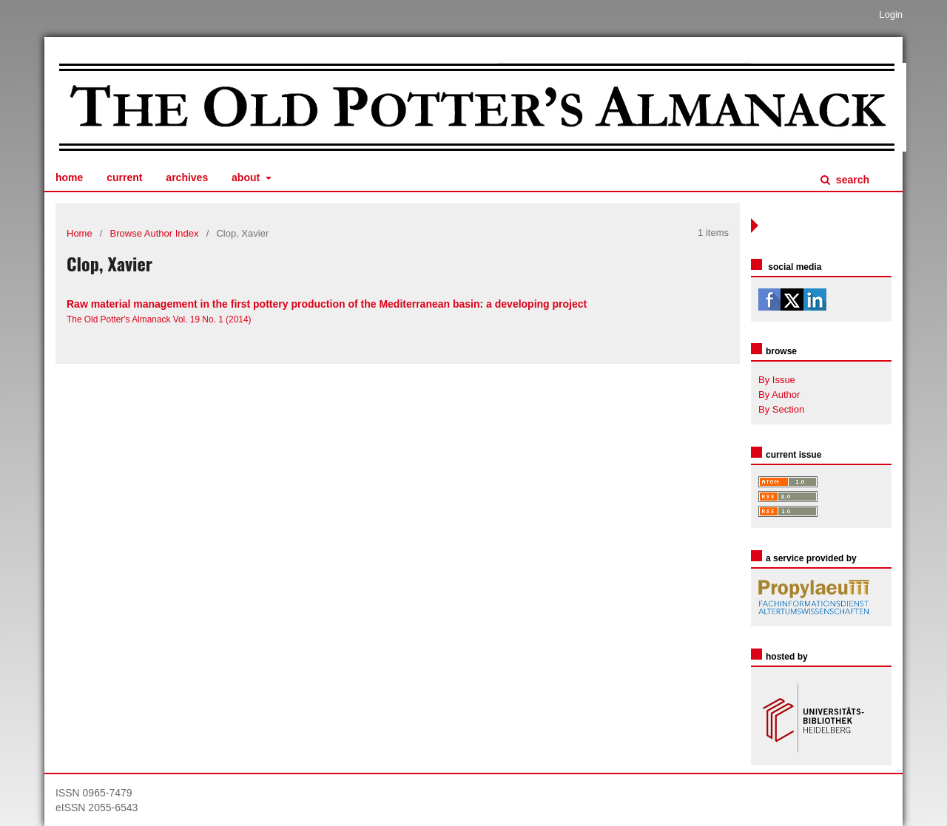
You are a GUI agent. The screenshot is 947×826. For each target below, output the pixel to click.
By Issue (776, 379)
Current (124, 177)
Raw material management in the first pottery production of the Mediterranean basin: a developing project (327, 304)
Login (891, 14)
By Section (781, 409)
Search (851, 180)
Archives (187, 177)
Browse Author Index (154, 233)
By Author (779, 394)
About (247, 177)
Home (69, 177)
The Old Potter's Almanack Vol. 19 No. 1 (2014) (159, 319)
